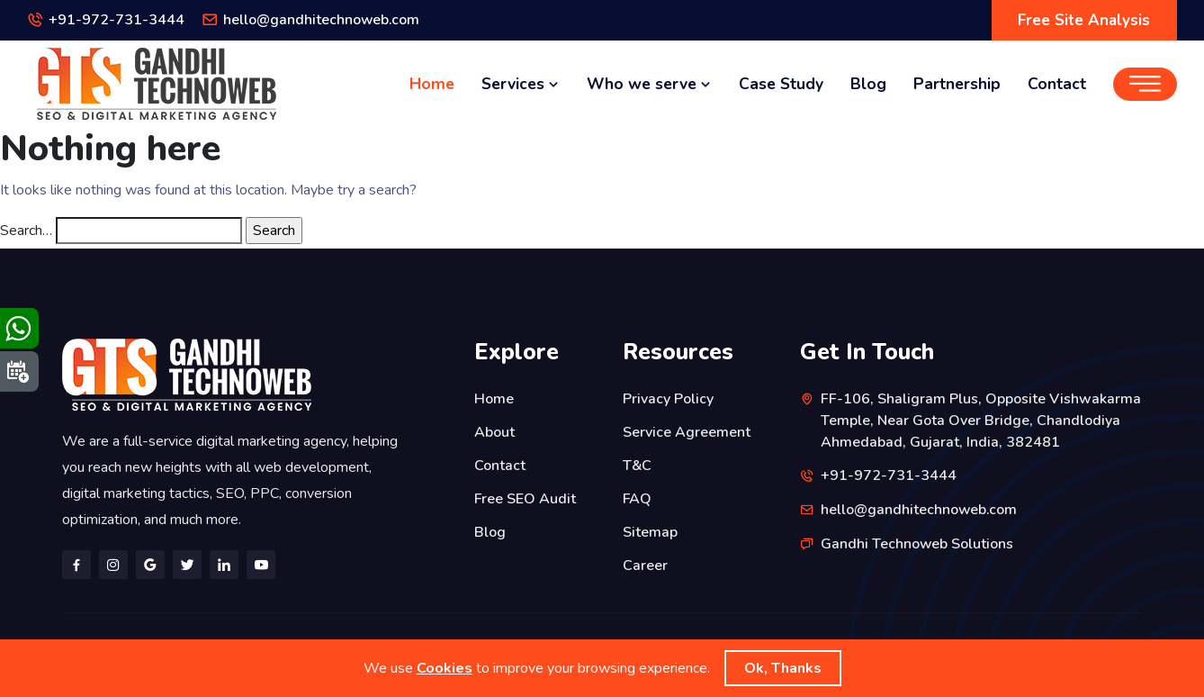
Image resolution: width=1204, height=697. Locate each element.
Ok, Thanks (783, 668)
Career (645, 561)
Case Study (781, 84)
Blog (868, 84)
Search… (26, 230)
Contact (1057, 84)
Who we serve (649, 84)
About (494, 431)
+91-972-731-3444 (116, 21)
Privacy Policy (668, 399)
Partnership (957, 84)
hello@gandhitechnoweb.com (322, 21)
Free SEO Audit (525, 496)
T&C (637, 464)
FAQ (637, 496)
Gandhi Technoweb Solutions (917, 542)
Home (431, 84)
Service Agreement (686, 431)
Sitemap (650, 529)
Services (520, 84)
